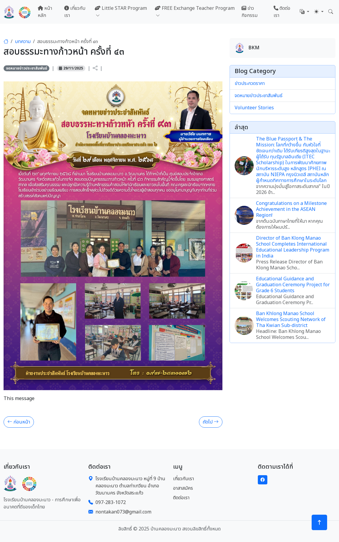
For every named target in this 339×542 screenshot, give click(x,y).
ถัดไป (211, 422)
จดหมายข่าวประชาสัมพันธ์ (26, 68)
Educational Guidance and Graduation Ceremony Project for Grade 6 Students (293, 284)
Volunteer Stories (254, 107)
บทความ (23, 41)
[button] (304, 12)
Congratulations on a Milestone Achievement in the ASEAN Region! (291, 209)
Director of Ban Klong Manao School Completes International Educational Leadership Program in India (292, 247)
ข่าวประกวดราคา (250, 83)
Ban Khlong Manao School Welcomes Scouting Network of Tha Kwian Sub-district (291, 319)
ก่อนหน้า (18, 422)
